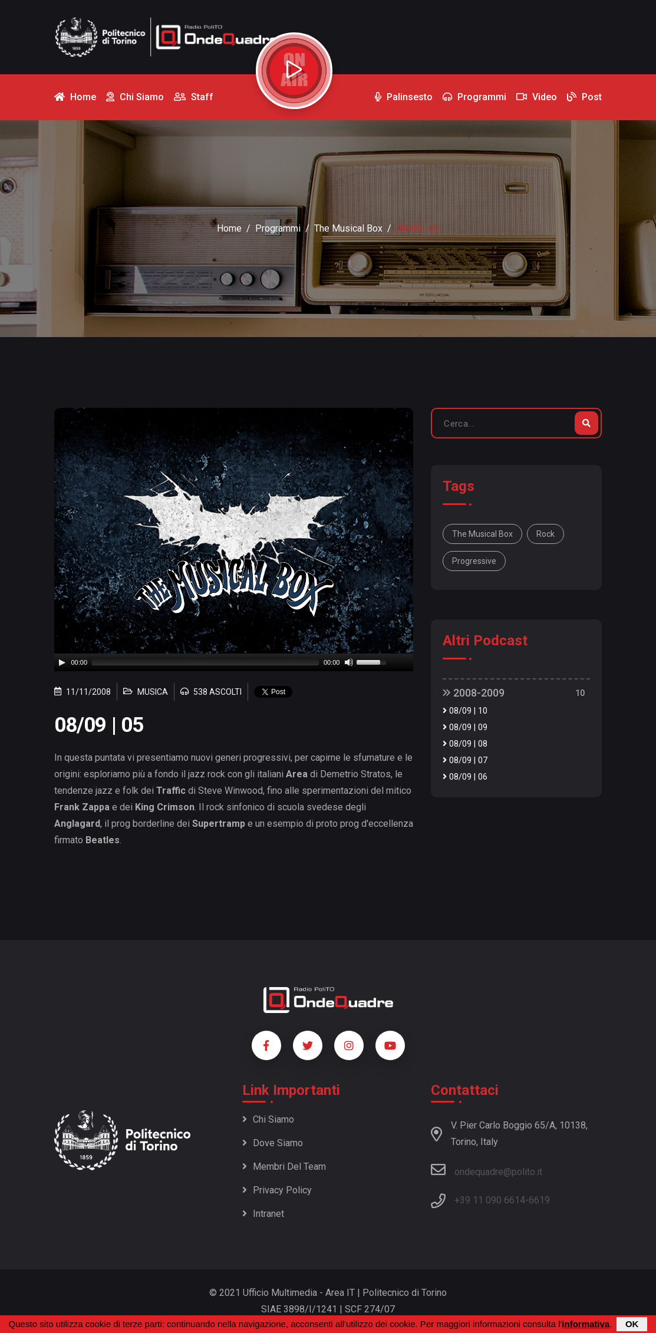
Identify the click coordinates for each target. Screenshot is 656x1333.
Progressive (474, 561)
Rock (545, 534)
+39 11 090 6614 (489, 1200)
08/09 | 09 (465, 727)
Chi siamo (268, 1119)
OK (632, 1324)
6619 (539, 1200)
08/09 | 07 (465, 760)
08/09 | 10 (465, 711)
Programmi (278, 228)
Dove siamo (272, 1143)
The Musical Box (348, 228)
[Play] (62, 662)
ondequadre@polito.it (486, 1169)
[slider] (205, 662)
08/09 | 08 (465, 744)
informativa (585, 1324)
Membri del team (284, 1166)
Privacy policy (277, 1190)
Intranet (263, 1213)
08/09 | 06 (465, 777)
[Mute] (349, 662)
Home (229, 228)
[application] (234, 662)
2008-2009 (474, 693)
